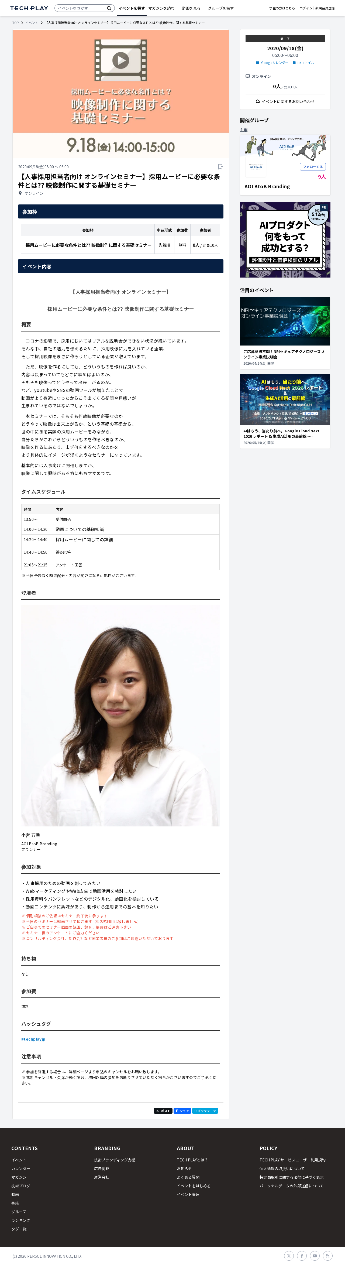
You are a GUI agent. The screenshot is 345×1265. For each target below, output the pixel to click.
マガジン (18, 1177)
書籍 (15, 1203)
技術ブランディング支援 (114, 1160)
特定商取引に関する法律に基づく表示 (292, 1177)
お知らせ (184, 1168)
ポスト (163, 1111)
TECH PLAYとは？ (192, 1160)
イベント (31, 22)
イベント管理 (188, 1194)
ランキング (20, 1220)
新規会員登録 (325, 8)
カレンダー (20, 1168)
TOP (15, 22)
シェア (182, 1111)
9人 (322, 176)
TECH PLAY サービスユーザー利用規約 (293, 1160)
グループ (18, 1211)
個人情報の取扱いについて (282, 1168)
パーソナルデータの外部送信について (292, 1185)
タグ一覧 (18, 1229)
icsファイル (304, 62)
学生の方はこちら (282, 8)
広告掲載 (101, 1168)
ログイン (305, 8)
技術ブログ (20, 1185)
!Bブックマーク (205, 1111)
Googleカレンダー (272, 62)
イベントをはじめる (194, 1185)
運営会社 (101, 1177)
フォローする (313, 166)
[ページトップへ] (29, 8)
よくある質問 (188, 1177)
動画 (15, 1194)
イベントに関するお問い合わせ (285, 101)
